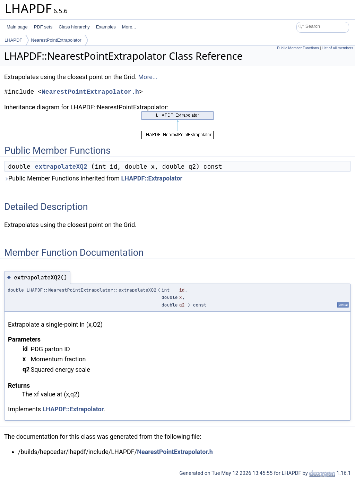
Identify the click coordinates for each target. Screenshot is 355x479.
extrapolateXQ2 (61, 166)
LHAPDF (13, 40)
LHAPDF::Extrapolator (152, 178)
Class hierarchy (74, 27)
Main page (17, 27)
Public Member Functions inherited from (93, 178)
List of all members (337, 48)
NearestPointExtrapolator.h (90, 92)
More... (129, 27)
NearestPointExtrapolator (56, 40)
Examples (106, 27)
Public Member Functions (298, 48)
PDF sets (43, 27)
